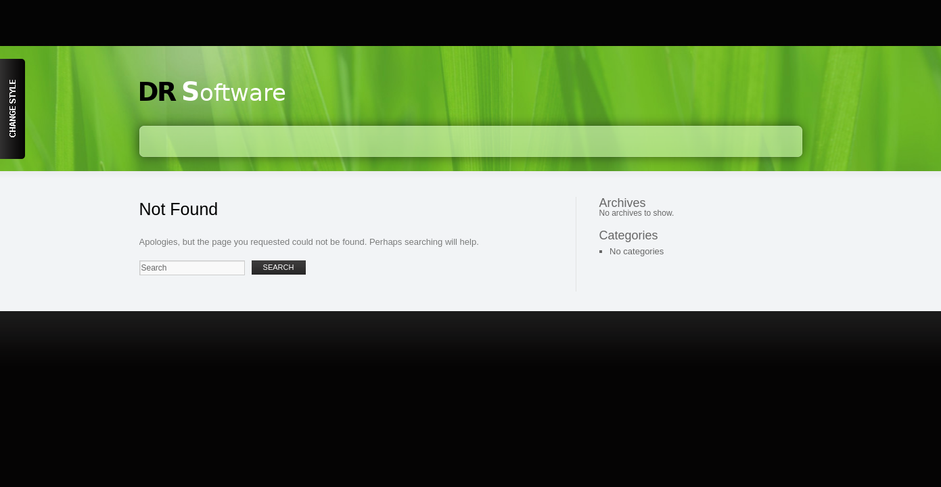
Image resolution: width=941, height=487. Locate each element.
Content (12, 109)
